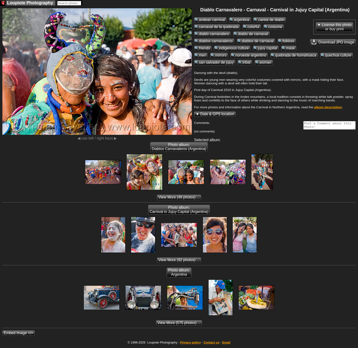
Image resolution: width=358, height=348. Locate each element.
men (202, 55)
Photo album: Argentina (179, 274)
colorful (253, 27)
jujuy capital (267, 48)
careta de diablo (271, 20)
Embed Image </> (18, 334)
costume (275, 27)
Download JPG (333, 42)
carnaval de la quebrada (218, 27)
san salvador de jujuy (216, 62)
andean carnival (212, 20)
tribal (246, 62)
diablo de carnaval (253, 34)
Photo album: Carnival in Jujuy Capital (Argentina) (179, 211)
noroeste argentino (250, 55)
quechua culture (338, 55)
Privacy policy (190, 344)
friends (204, 48)
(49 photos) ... (179, 199)
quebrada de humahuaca (295, 55)
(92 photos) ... (179, 261)
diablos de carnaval (257, 41)
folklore (288, 41)
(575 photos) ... (179, 324)
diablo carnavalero (214, 34)
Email (226, 344)
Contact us (211, 344)
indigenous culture (234, 48)
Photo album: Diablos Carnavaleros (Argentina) (179, 148)
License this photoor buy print (337, 27)
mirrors (221, 55)
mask (290, 48)
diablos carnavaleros (216, 41)
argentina (241, 20)
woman (265, 62)
